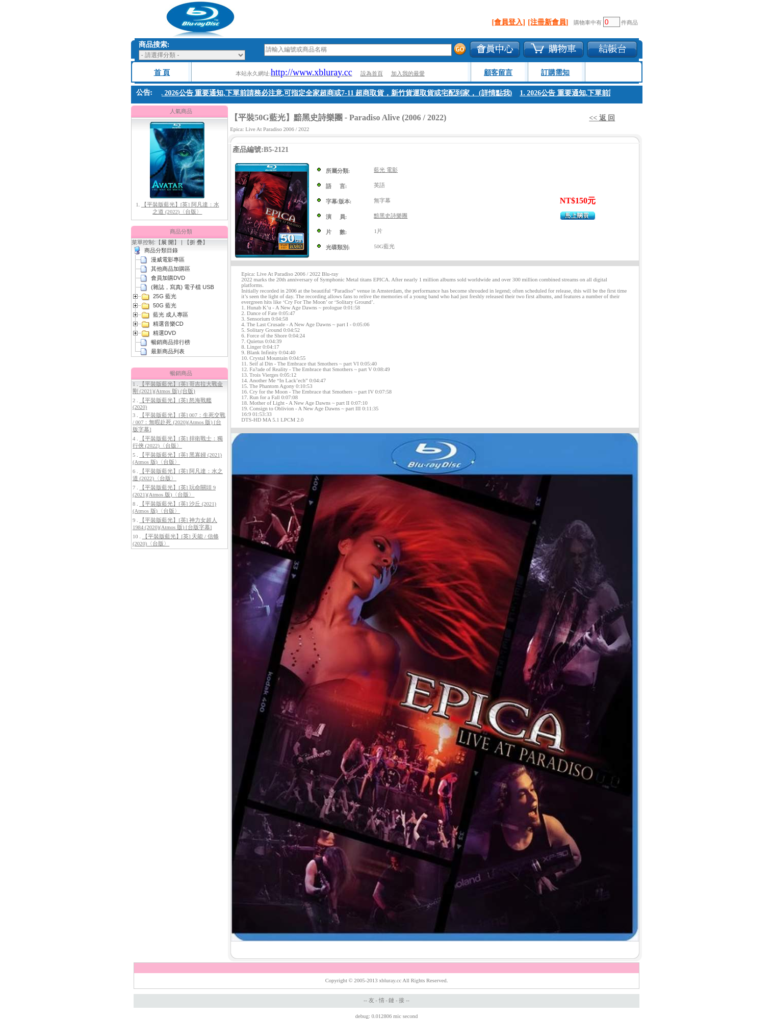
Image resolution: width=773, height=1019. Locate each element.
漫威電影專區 (168, 259)
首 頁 (162, 72)
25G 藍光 (164, 296)
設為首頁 (371, 73)
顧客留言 (498, 72)
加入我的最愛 (408, 73)
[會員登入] (508, 22)
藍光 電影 (386, 170)
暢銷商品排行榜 (170, 342)
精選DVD (164, 333)
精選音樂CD (168, 324)
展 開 (167, 242)
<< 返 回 (602, 118)
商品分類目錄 (161, 250)
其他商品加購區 (170, 269)
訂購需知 (555, 72)
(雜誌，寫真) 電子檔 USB (182, 287)
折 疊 (196, 242)
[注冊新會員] (548, 22)
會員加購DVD (168, 278)
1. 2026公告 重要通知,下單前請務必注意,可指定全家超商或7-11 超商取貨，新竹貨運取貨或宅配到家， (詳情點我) (338, 93)
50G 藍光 (164, 305)
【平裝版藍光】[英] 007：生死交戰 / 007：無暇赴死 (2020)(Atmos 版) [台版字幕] (179, 422)
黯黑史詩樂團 (390, 216)
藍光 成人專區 (170, 314)
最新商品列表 (168, 351)
